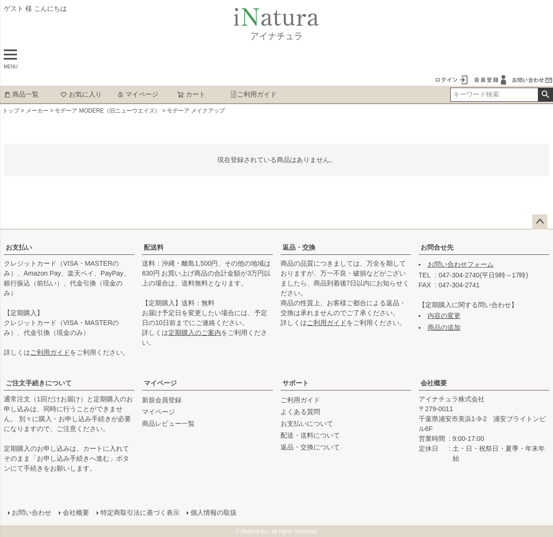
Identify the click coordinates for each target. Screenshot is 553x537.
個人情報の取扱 (213, 512)
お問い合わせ (31, 512)
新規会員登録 (162, 400)
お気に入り (81, 94)
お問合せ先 (437, 247)
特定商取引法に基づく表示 (139, 512)
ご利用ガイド (253, 94)
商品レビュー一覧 (168, 423)
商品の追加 (444, 327)
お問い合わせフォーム (461, 264)
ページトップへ (539, 221)
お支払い (19, 247)
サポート (295, 383)
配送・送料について (310, 435)
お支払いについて (307, 423)
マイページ (137, 94)
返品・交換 (298, 247)
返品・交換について (310, 447)
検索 (545, 94)
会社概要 (434, 383)
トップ (10, 110)
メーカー (37, 110)
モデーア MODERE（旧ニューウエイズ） (107, 110)
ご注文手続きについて (39, 383)
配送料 (154, 247)
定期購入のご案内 (194, 332)
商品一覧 (21, 94)
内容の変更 (444, 315)
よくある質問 (300, 411)
